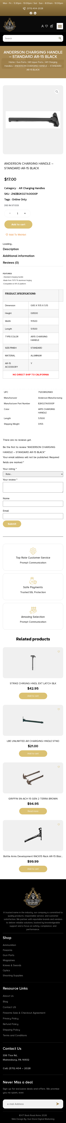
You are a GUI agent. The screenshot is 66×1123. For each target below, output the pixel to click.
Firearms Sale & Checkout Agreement (24, 1012)
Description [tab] (11, 249)
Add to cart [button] (33, 696)
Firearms (7, 950)
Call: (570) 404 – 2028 (17, 1068)
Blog (5, 1001)
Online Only (19, 199)
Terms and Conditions (15, 1035)
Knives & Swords (12, 965)
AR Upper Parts (35, 62)
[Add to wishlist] (59, 651)
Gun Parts (21, 62)
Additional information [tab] (18, 256)
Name (6, 498)
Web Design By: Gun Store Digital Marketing (33, 1119)
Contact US (9, 1007)
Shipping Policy (11, 1029)
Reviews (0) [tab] (11, 263)
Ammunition (9, 945)
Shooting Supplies (13, 975)
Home (12, 62)
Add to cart (18, 224)
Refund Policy (10, 1024)
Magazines (9, 960)
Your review (10, 479)
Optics (6, 970)
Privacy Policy (11, 1018)
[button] (60, 26)
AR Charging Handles (32, 188)
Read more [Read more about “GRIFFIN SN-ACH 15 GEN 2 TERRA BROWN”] (33, 811)
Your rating (10, 469)
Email (6, 511)
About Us (8, 995)
